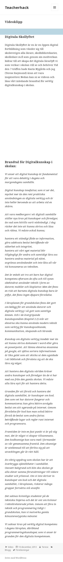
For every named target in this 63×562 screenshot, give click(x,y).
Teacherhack (17, 7)
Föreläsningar (22, 550)
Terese (45, 547)
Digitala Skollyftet (19, 37)
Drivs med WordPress (15, 557)
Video (10, 547)
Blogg (8, 550)
